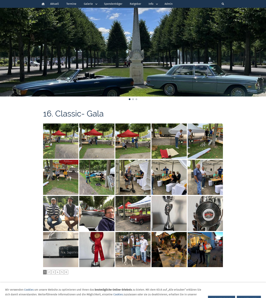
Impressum (151, 290)
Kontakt (165, 290)
